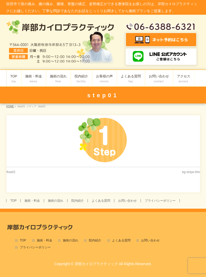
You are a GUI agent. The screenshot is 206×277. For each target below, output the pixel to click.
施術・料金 (32, 200)
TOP (13, 200)
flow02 (10, 172)
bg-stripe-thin (191, 172)
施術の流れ (55, 200)
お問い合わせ (127, 200)
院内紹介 (77, 200)
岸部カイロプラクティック (96, 264)
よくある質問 (101, 200)
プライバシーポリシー (160, 200)
